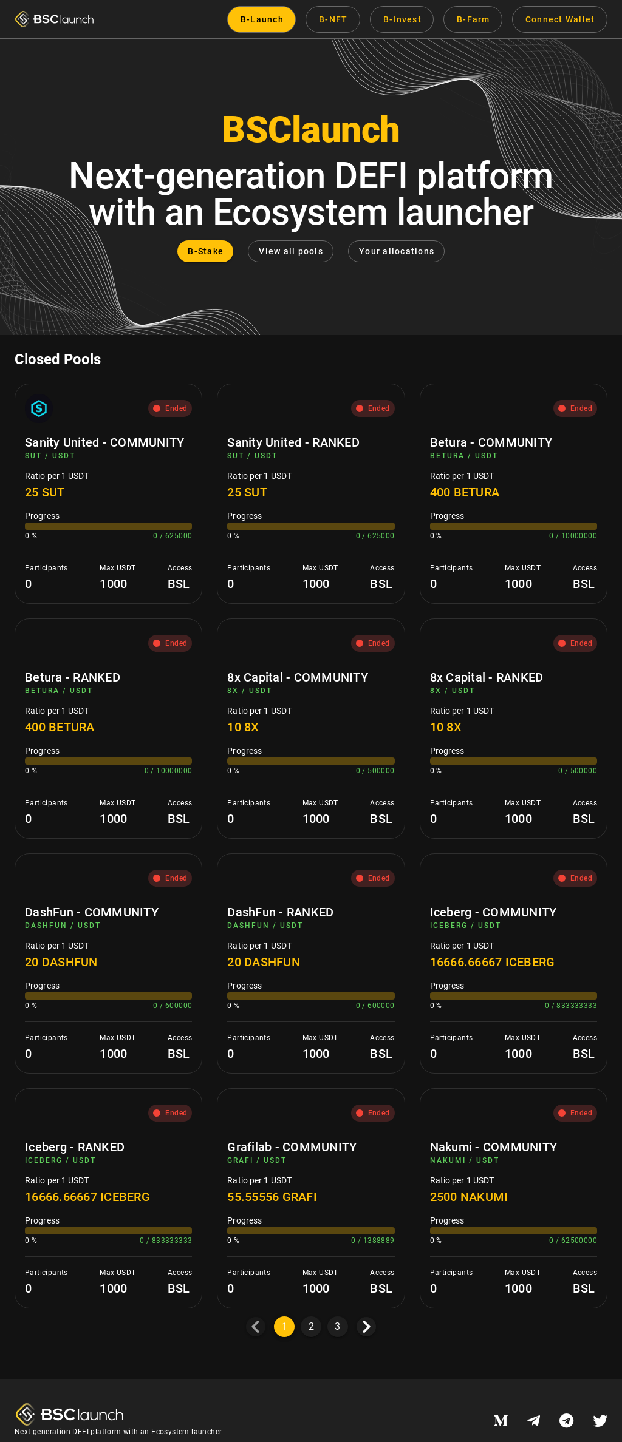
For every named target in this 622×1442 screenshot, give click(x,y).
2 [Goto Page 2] (311, 1326)
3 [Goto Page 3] (337, 1326)
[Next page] (366, 1326)
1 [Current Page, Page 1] (284, 1326)
